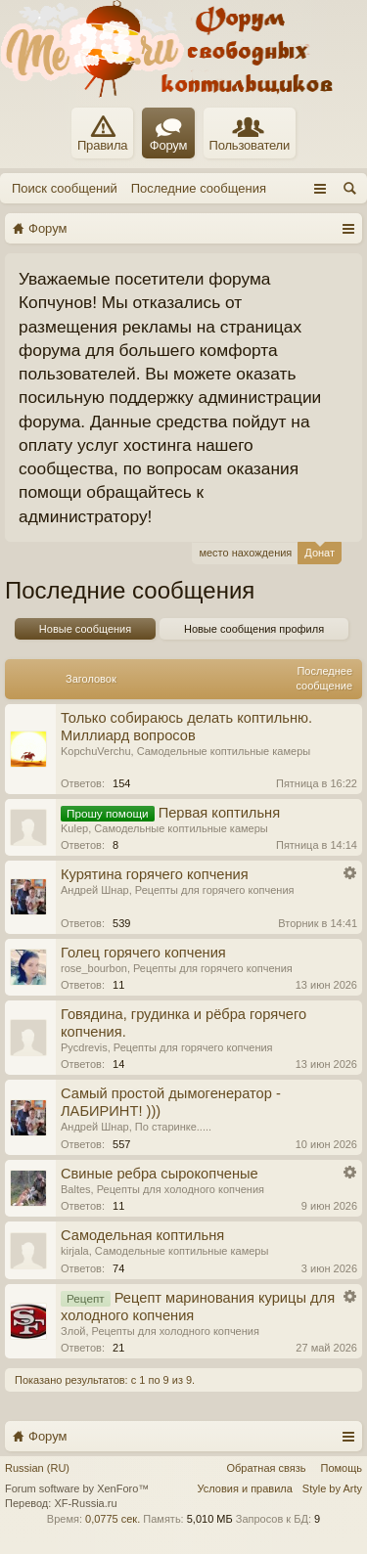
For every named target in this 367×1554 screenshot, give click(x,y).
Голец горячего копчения (143, 952)
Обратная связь (265, 1468)
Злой (73, 1331)
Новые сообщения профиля (254, 629)
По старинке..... (173, 1126)
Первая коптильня (219, 813)
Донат (319, 550)
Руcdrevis (84, 1047)
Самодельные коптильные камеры (223, 751)
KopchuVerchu (96, 751)
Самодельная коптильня (142, 1235)
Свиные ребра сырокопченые (159, 1173)
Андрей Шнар (95, 890)
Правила (102, 134)
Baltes (76, 1189)
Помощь (342, 1468)
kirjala (75, 1251)
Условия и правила (245, 1488)
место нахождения (245, 552)
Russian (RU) (37, 1468)
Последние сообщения (198, 188)
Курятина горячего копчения (155, 874)
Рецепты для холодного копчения (180, 1189)
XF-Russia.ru (85, 1503)
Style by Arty (332, 1488)
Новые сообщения (85, 629)
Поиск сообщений (64, 188)
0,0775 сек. (112, 1519)
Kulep (74, 828)
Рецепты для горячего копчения (215, 890)
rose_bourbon (94, 968)
